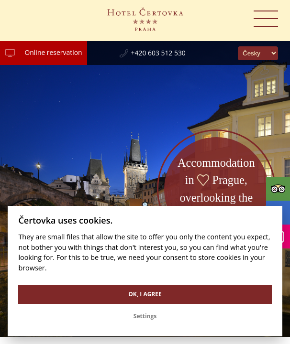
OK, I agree (144, 294)
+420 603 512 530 (158, 52)
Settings (145, 316)
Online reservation (53, 52)
